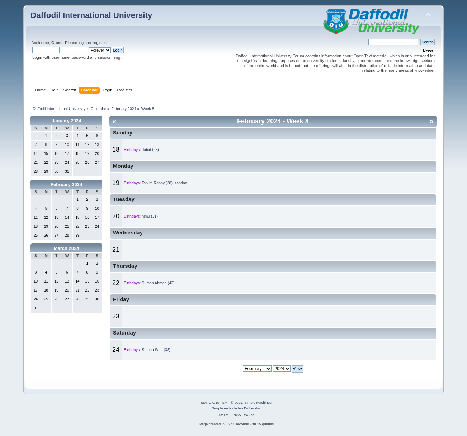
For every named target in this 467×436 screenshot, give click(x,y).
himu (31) (150, 216)
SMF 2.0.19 (210, 402)
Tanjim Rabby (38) (157, 183)
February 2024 (66, 184)
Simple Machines (258, 402)
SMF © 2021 (232, 402)
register (99, 43)
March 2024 (66, 248)
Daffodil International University (91, 15)
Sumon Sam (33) (156, 349)
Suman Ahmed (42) (158, 283)
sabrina (181, 183)
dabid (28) (150, 149)
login (82, 43)
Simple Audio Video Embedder (236, 408)
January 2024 (66, 120)
